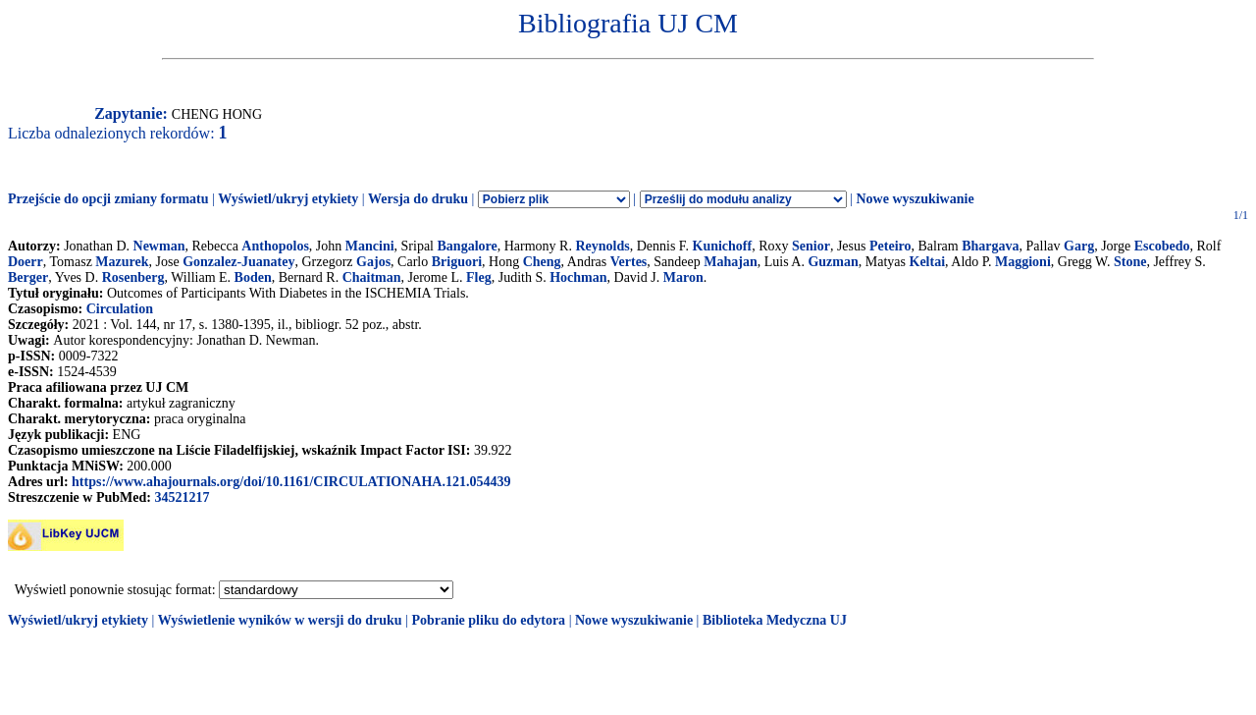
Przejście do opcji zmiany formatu (108, 199)
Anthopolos (274, 246)
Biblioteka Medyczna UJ (775, 620)
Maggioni (1023, 261)
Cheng (542, 261)
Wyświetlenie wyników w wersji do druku (280, 620)
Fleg (479, 277)
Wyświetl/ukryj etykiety (288, 199)
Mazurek (121, 261)
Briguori (457, 261)
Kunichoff (723, 246)
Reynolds (602, 246)
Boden (253, 277)
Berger (28, 277)
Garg (1079, 246)
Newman (159, 246)
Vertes (629, 261)
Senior (811, 246)
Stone (1130, 261)
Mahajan (730, 261)
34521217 (181, 497)
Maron (683, 277)
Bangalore (467, 246)
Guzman (833, 261)
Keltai (928, 261)
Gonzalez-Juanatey (238, 261)
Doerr (25, 261)
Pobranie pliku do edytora (488, 620)
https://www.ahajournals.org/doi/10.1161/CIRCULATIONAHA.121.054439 (291, 481)
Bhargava (990, 246)
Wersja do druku (418, 199)
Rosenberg (133, 277)
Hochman (578, 277)
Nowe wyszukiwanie (914, 199)
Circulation (119, 309)
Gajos (373, 261)
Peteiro (890, 246)
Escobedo (1162, 246)
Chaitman (371, 277)
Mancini (369, 246)
